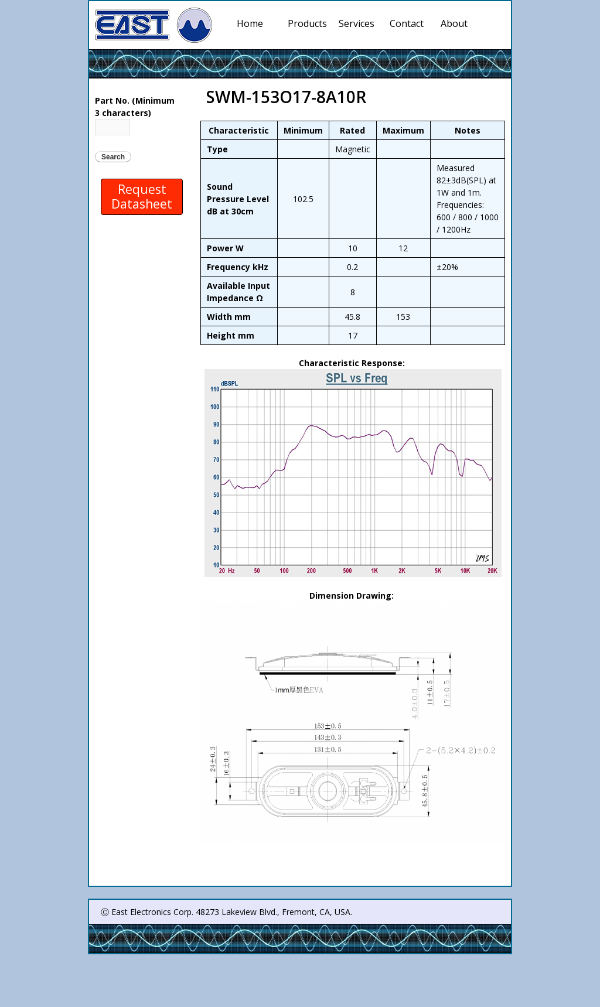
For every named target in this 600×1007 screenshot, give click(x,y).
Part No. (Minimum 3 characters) (135, 106)
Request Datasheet (141, 196)
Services (359, 23)
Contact (407, 23)
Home (250, 23)
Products (308, 23)
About (454, 23)
